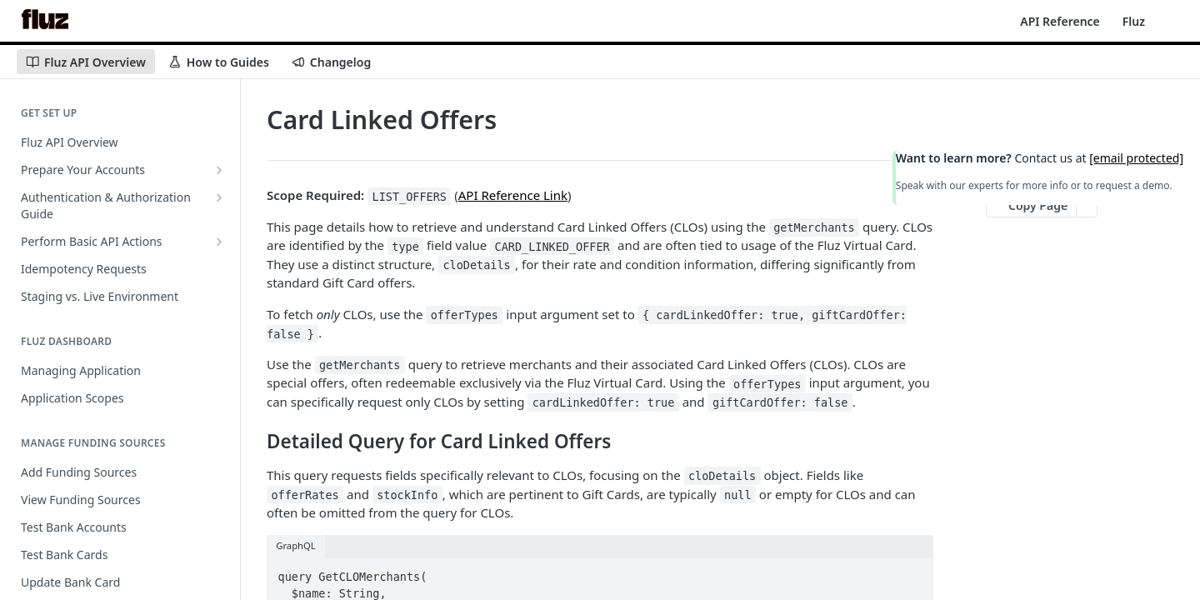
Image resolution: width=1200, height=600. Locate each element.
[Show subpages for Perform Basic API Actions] (219, 241)
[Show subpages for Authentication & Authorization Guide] (219, 197)
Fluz (1133, 21)
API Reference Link (513, 195)
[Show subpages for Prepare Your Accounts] (219, 170)
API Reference (1060, 21)
